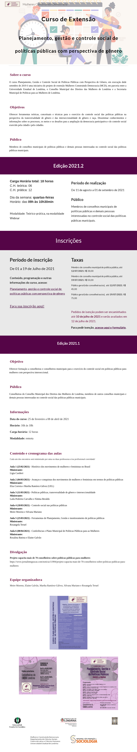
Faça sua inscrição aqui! (27, 306)
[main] (68, 32)
